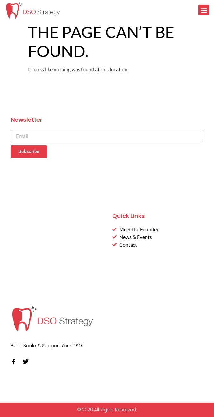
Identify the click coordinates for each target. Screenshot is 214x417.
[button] (203, 10)
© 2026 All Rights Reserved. (107, 410)
